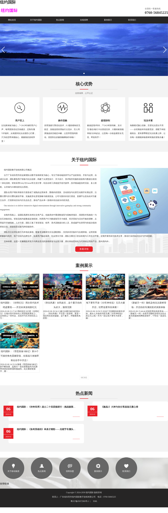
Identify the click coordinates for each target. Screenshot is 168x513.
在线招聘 (84, 20)
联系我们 (132, 20)
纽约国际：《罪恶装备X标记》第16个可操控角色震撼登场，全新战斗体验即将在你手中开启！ (20, 356)
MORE (84, 377)
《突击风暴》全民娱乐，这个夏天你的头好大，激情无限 (62, 305)
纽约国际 (8, 2)
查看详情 (84, 249)
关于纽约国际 (36, 20)
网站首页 (12, 20)
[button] (84, 73)
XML (95, 501)
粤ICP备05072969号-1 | (81, 501)
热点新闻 (60, 20)
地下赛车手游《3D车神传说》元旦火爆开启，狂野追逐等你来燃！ (105, 305)
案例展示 (108, 20)
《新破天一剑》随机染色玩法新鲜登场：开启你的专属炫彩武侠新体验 (148, 305)
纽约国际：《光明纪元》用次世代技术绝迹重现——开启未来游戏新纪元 (20, 305)
